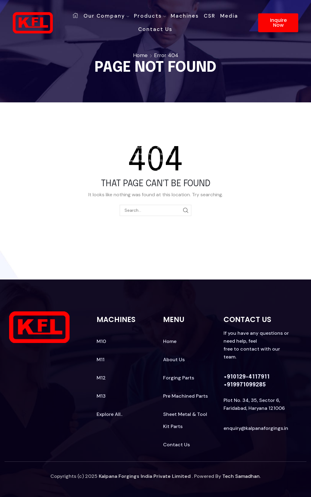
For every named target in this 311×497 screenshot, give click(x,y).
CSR (209, 15)
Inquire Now (278, 23)
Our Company (106, 15)
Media (229, 15)
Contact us (155, 29)
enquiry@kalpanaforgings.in (256, 428)
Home (140, 55)
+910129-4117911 (247, 377)
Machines (185, 15)
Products (150, 15)
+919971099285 (245, 385)
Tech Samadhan (241, 476)
